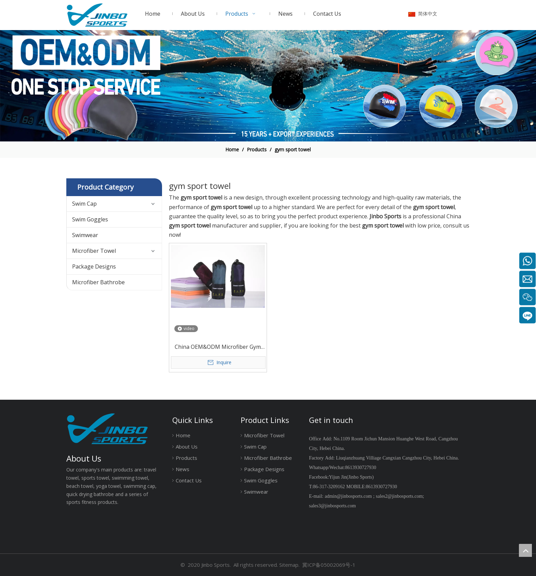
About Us (187, 446)
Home (183, 435)
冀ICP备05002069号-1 (329, 564)
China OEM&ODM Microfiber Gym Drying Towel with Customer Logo (218, 347)
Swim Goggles (90, 219)
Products (186, 457)
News (182, 469)
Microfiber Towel (94, 251)
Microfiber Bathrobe (98, 282)
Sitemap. (289, 564)
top (525, 550)
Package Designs (94, 266)
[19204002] (268, 86)
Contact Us (189, 480)
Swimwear (85, 235)
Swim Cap (84, 203)
